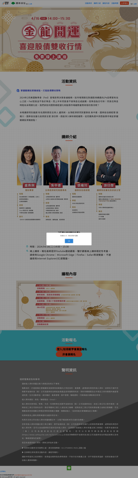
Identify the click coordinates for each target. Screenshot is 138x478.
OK (69, 241)
